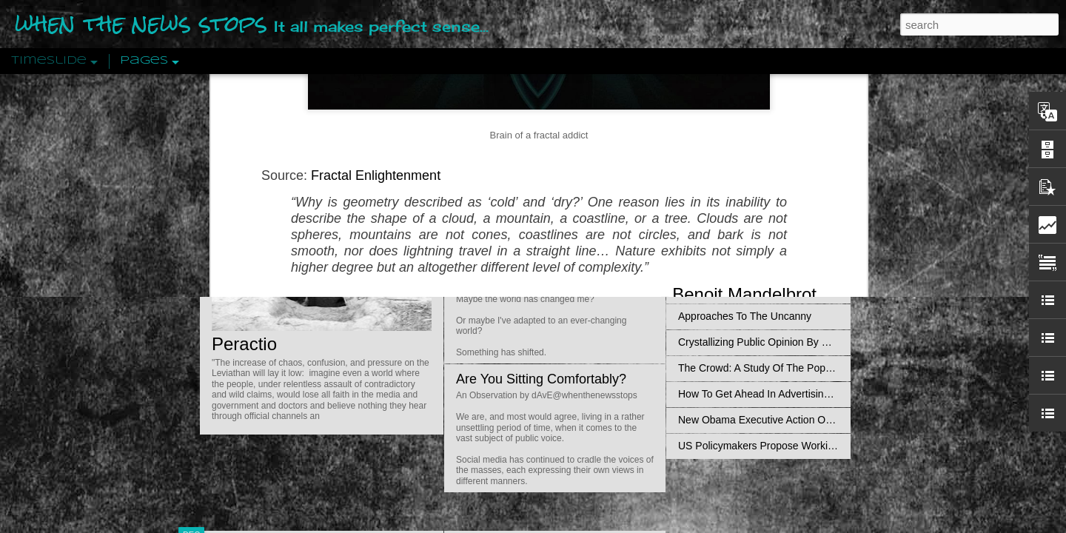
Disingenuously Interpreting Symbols (762, 238)
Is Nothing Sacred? (512, 187)
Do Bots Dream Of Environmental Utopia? (579, 111)
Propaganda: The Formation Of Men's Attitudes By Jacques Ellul (825, 212)
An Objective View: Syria (734, 109)
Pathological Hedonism (731, 135)
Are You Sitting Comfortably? (541, 379)
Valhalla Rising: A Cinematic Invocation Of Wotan (790, 161)
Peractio (244, 344)
